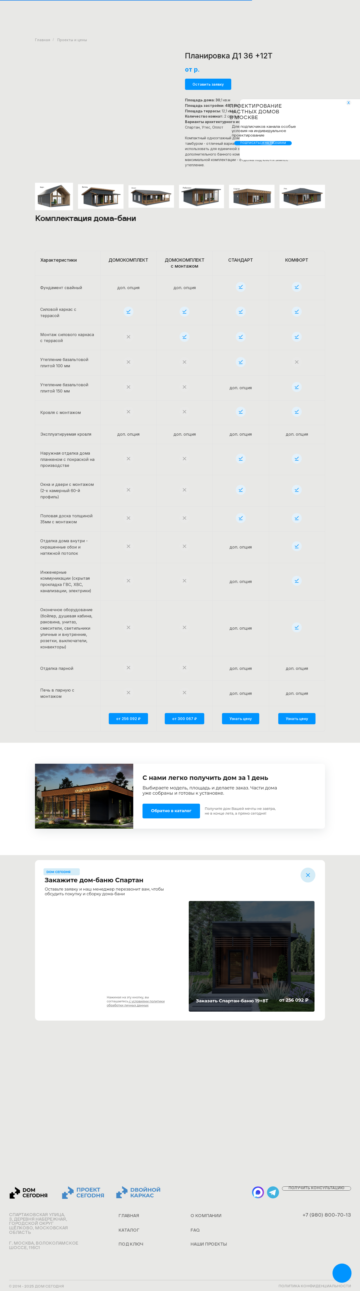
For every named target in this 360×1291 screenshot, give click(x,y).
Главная (42, 40)
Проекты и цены (72, 40)
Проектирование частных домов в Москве (256, 112)
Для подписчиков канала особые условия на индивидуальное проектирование (264, 131)
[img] (308, 875)
